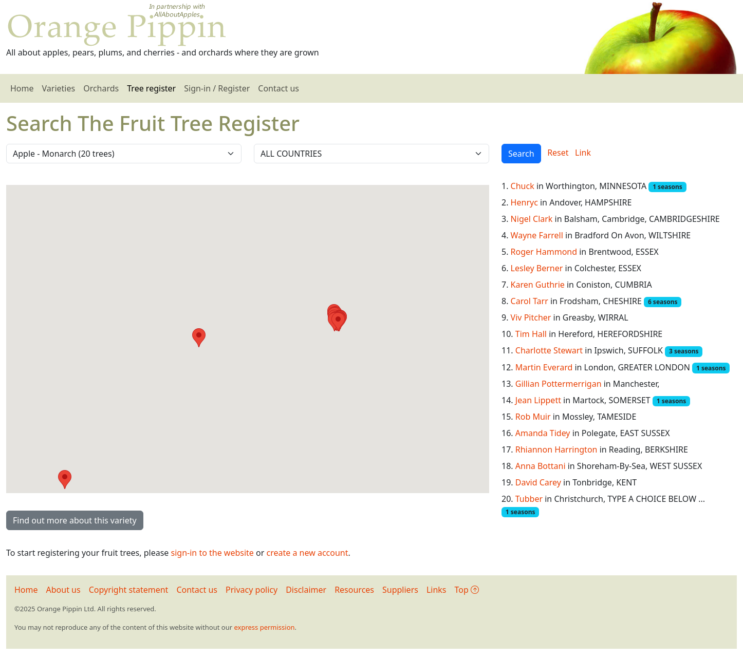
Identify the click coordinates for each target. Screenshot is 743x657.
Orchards (101, 88)
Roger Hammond (544, 251)
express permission (264, 627)
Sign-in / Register (217, 88)
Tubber (529, 498)
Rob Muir (533, 416)
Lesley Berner (537, 268)
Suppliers (400, 589)
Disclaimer (306, 589)
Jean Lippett (538, 400)
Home (22, 88)
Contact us (278, 88)
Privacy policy (251, 589)
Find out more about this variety (75, 520)
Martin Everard (544, 367)
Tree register (151, 88)
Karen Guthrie (538, 284)
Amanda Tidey (542, 433)
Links (436, 589)
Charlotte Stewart (549, 350)
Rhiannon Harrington (556, 449)
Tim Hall (531, 334)
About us (63, 589)
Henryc (524, 202)
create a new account (307, 552)
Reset (557, 152)
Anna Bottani (540, 466)
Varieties (59, 88)
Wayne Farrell (537, 235)
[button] (199, 337)
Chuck (522, 186)
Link (583, 152)
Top (467, 589)
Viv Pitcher (531, 317)
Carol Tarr (529, 301)
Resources (354, 589)
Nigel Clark (532, 218)
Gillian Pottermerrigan (558, 383)
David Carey (538, 482)
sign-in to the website (212, 552)
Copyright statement (129, 589)
